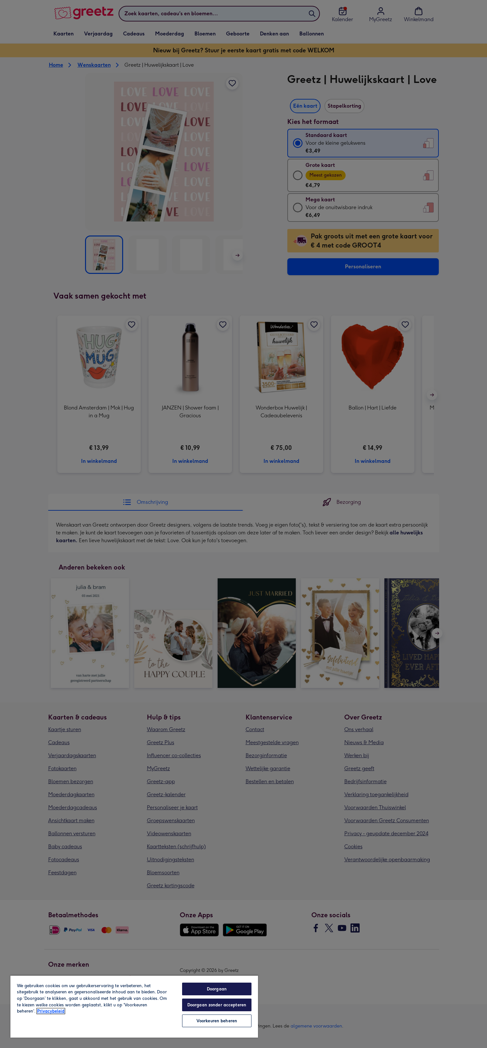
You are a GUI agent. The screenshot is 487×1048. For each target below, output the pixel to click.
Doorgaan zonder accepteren (216, 1004)
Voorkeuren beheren (216, 1020)
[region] (134, 1006)
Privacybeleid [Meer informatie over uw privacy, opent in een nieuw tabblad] (50, 1011)
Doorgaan (217, 989)
